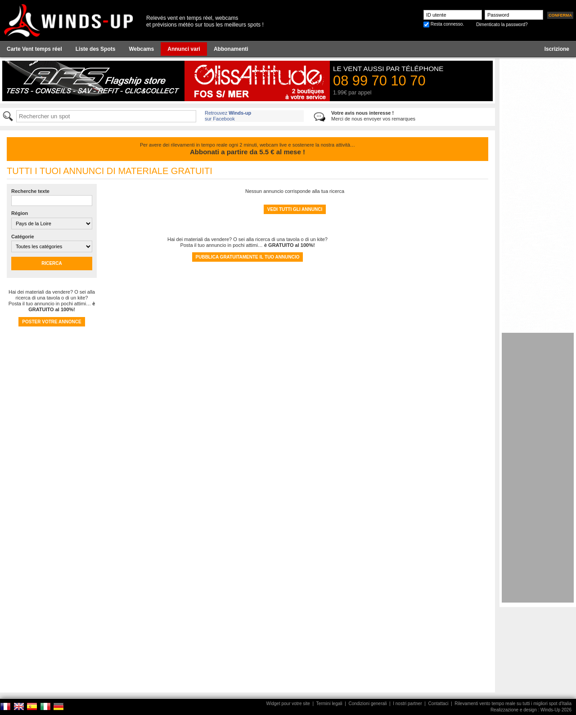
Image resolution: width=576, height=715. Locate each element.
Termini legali (329, 703)
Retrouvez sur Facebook (228, 115)
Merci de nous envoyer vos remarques (373, 115)
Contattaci (438, 703)
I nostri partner (407, 703)
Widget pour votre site (288, 703)
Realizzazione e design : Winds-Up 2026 (531, 709)
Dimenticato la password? (502, 24)
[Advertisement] (538, 468)
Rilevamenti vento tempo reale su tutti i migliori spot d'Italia (513, 703)
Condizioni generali (367, 703)
